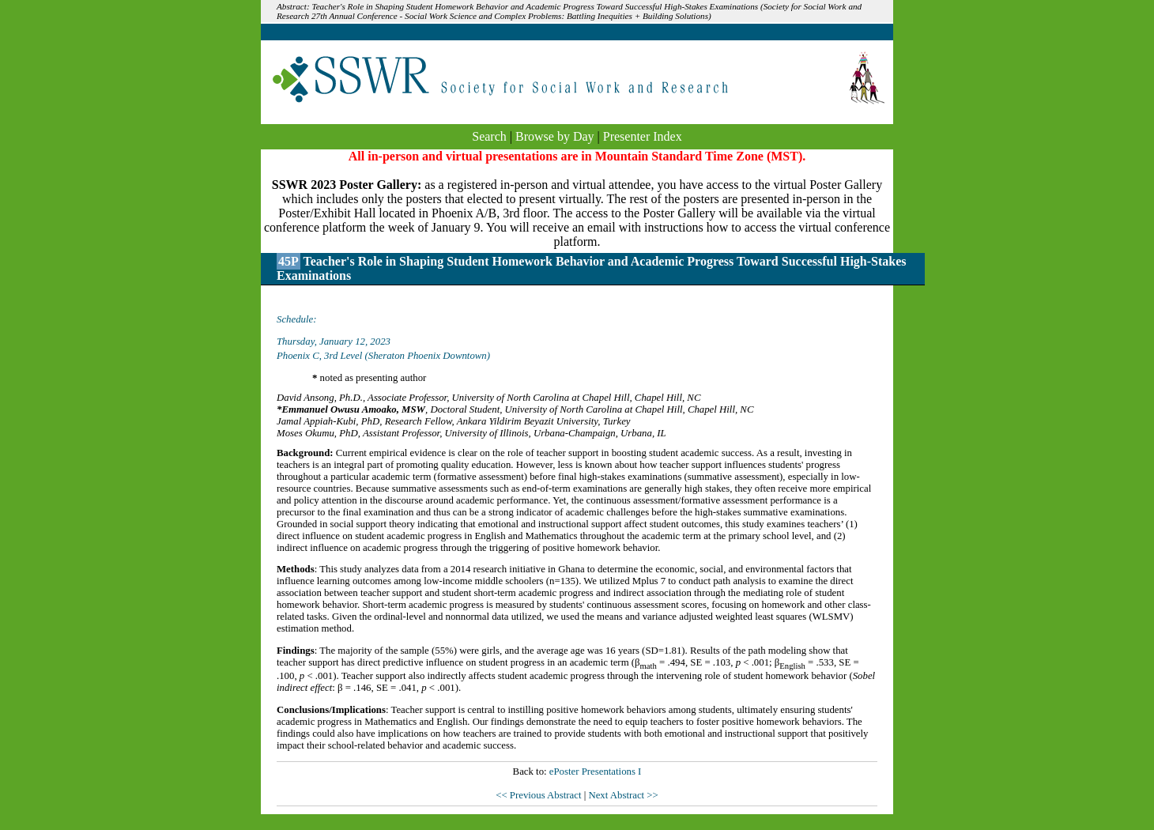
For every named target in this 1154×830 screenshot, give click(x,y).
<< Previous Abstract (539, 795)
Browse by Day (554, 136)
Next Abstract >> (623, 795)
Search (489, 136)
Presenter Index (642, 136)
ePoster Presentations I (595, 771)
